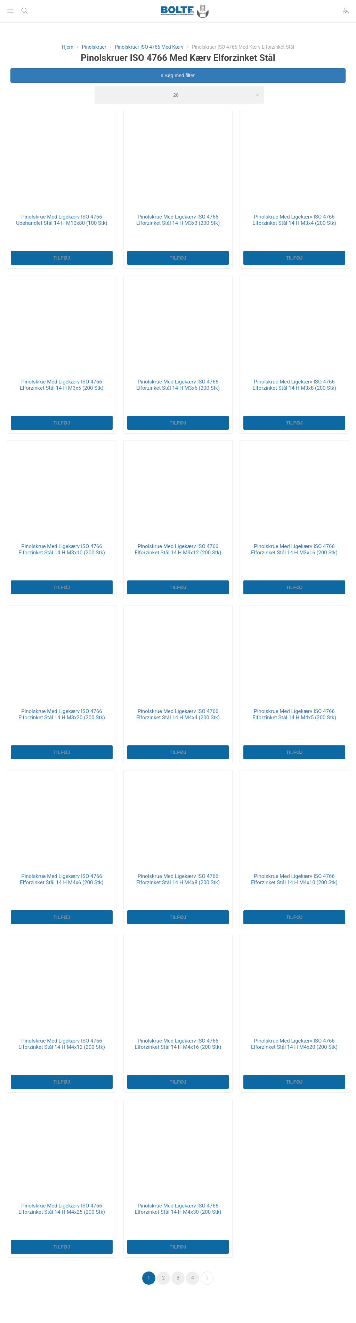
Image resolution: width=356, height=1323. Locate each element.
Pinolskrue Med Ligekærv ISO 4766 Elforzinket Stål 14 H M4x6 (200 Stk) (62, 879)
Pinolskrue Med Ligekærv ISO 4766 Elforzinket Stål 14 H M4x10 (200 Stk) (294, 879)
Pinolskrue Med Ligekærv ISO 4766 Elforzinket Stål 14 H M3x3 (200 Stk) (178, 220)
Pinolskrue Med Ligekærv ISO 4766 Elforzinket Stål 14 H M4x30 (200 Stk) (178, 1209)
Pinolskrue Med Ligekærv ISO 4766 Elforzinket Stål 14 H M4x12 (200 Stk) (61, 1044)
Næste (207, 1278)
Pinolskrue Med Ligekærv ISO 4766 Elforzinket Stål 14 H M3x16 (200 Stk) (294, 549)
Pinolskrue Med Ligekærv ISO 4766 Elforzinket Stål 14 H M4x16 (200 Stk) (178, 1044)
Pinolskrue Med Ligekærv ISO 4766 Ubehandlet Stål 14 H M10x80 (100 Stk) (61, 220)
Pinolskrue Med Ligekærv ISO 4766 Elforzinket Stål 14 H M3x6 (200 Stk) (178, 385)
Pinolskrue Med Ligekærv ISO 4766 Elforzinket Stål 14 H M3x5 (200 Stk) (62, 385)
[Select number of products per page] (179, 95)
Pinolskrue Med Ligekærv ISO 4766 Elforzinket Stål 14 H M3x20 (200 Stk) (61, 714)
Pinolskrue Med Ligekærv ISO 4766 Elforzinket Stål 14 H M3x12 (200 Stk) (178, 549)
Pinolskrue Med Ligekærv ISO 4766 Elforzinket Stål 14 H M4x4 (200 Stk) (178, 714)
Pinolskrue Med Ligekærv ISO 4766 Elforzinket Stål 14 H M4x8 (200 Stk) (178, 879)
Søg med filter (178, 75)
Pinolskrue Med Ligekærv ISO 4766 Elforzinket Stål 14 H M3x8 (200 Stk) (294, 385)
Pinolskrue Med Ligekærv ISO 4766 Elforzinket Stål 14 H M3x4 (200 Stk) (294, 220)
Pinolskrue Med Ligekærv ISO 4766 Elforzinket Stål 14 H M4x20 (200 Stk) (294, 1044)
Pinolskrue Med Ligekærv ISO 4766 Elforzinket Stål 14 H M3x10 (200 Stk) (61, 549)
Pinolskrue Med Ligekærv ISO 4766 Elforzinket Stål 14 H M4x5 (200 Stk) (294, 714)
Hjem (67, 47)
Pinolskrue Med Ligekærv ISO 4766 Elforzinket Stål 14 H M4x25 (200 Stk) (61, 1209)
